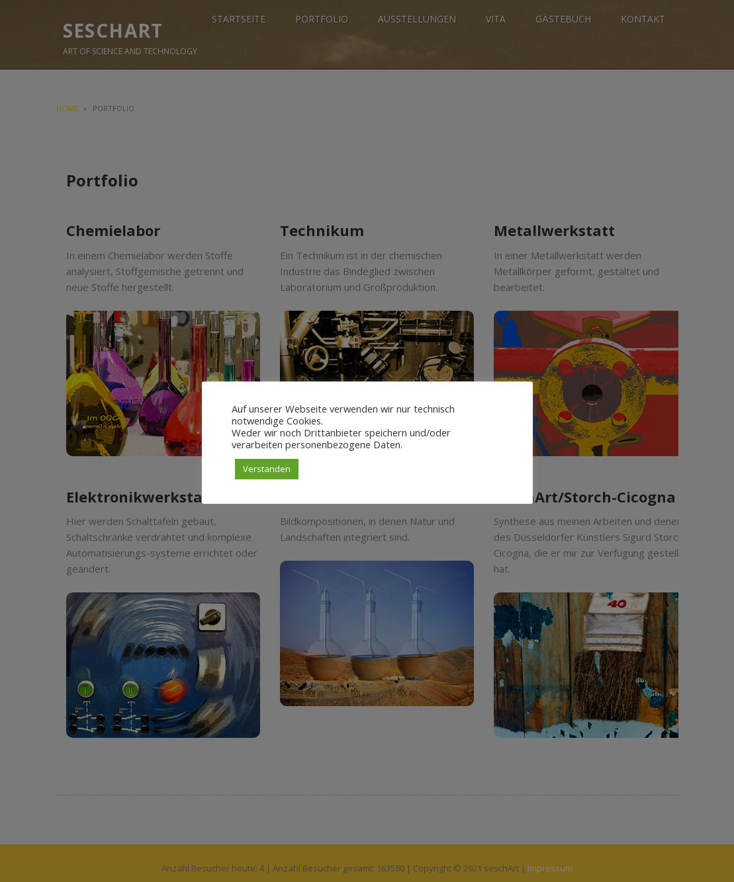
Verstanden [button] (267, 469)
